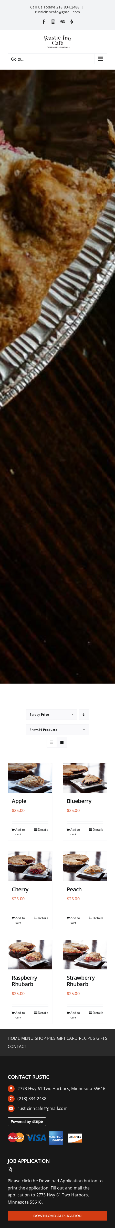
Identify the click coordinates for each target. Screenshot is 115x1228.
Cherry (20, 889)
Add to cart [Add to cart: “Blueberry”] (75, 831)
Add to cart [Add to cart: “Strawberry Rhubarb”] (75, 1014)
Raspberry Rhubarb (24, 981)
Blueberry (79, 801)
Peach (74, 889)
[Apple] (30, 778)
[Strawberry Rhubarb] (85, 954)
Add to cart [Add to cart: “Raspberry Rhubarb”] (20, 1014)
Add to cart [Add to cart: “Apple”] (20, 831)
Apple (19, 801)
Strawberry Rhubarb (81, 981)
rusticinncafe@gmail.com (57, 12)
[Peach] (85, 866)
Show (43, 730)
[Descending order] (84, 714)
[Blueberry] (85, 778)
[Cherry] (30, 866)
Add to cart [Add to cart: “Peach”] (75, 920)
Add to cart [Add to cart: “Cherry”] (20, 920)
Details (43, 829)
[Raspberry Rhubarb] (30, 954)
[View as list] (62, 742)
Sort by (39, 714)
